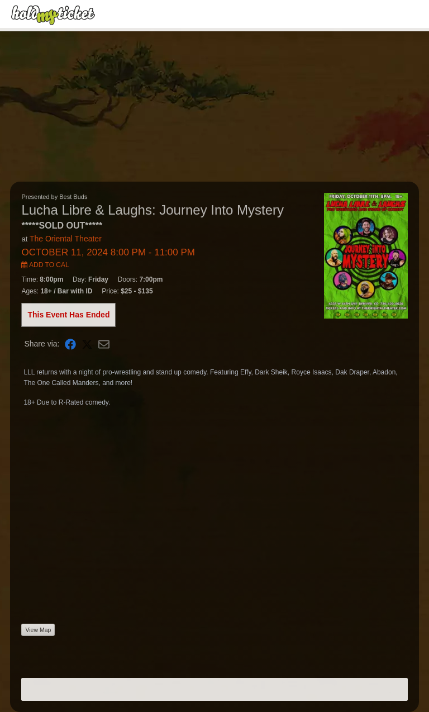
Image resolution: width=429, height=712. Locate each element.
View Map (38, 629)
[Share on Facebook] (70, 344)
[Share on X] (87, 344)
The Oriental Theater (66, 238)
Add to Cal (45, 265)
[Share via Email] (103, 344)
